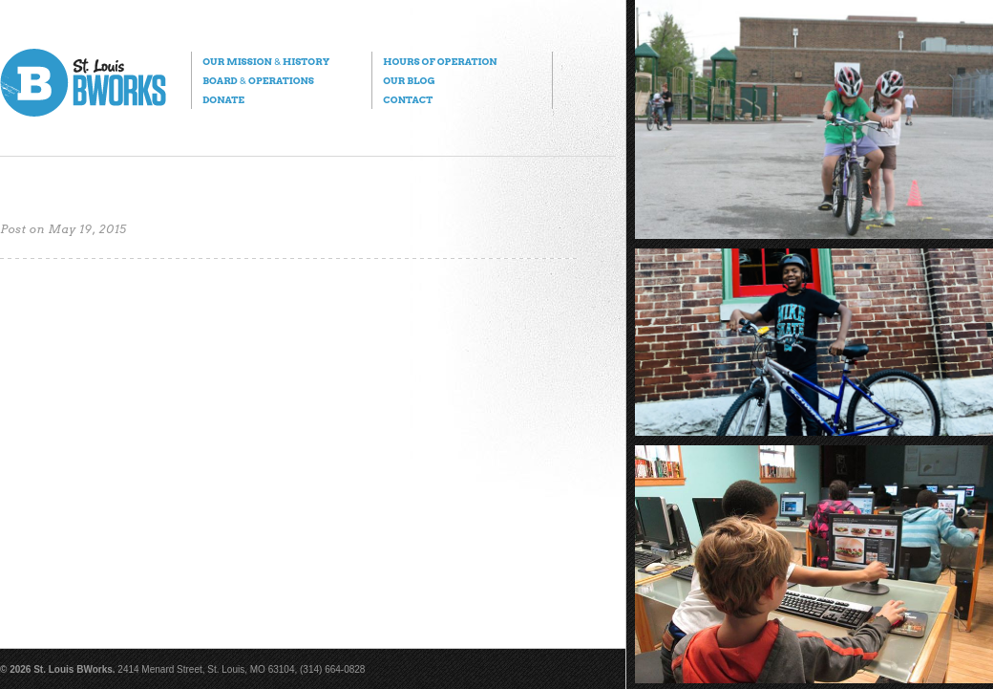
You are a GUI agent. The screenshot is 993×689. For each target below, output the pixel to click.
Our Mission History (265, 61)
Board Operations (258, 80)
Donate (223, 99)
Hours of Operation (439, 61)
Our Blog (408, 80)
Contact (408, 99)
